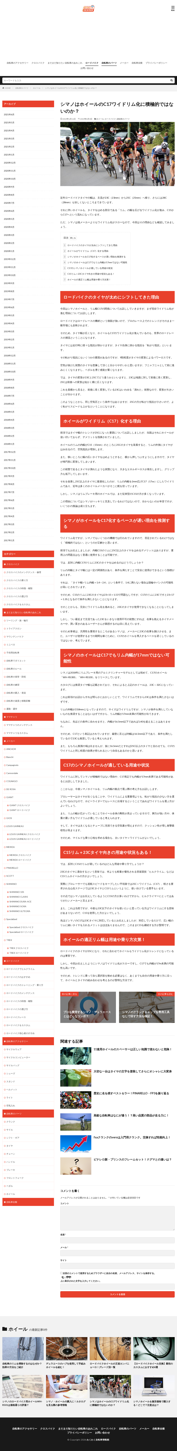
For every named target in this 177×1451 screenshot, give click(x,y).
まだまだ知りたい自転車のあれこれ (65, 63)
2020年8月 (9, 194)
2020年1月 (9, 251)
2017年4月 (9, 516)
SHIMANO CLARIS (18, 896)
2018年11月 (10, 363)
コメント (64, 1203)
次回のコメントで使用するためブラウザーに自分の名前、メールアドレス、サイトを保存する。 (109, 1273)
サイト (63, 1260)
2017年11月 (10, 460)
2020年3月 (9, 235)
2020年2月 (9, 243)
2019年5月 (9, 315)
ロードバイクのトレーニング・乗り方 (24, 985)
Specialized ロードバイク (21, 932)
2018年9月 (9, 379)
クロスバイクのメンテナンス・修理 (23, 572)
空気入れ (10, 1105)
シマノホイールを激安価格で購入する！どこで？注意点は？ (151, 1403)
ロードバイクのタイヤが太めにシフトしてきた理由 (90, 245)
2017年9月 (9, 476)
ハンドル (10, 1161)
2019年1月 (9, 347)
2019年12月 (10, 259)
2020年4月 (9, 227)
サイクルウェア (14, 1049)
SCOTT (10, 876)
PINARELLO (12, 868)
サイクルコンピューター (18, 1057)
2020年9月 (9, 186)
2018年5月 (9, 411)
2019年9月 (9, 283)
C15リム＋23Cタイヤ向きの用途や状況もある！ (89, 274)
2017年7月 (9, 492)
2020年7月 (9, 203)
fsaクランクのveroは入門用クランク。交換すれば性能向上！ (132, 1137)
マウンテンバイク (15, 636)
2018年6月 (9, 403)
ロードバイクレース (16, 1017)
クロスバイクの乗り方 (17, 580)
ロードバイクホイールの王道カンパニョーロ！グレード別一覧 (109, 1365)
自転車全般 (137, 63)
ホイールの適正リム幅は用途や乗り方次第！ (87, 279)
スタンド (10, 1081)
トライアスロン (14, 628)
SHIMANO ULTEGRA (19, 911)
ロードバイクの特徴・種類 (19, 1001)
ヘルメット (11, 1089)
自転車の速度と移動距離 (18, 700)
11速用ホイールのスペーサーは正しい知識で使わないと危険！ (133, 1049)
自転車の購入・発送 (16, 692)
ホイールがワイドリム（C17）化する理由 (85, 251)
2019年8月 (9, 291)
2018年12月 (10, 355)
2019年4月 (9, 323)
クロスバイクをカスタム (18, 604)
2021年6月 (9, 114)
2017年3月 (9, 524)
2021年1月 (9, 154)
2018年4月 (9, 420)
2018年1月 (9, 444)
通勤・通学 (11, 708)
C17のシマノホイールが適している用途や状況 (88, 268)
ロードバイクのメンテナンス (20, 993)
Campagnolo (12, 765)
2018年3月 (9, 428)
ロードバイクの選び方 (17, 1009)
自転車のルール (14, 668)
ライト (9, 1097)
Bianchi (9, 757)
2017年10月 (10, 468)
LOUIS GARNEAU (15, 826)
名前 (63, 1235)
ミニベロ (10, 644)
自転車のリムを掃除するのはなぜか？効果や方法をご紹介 (22, 1365)
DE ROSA (11, 789)
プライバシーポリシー (156, 63)
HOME (8, 88)
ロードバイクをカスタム (18, 1025)
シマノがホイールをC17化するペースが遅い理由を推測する (94, 257)
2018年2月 (9, 436)
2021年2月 (9, 146)
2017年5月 (9, 508)
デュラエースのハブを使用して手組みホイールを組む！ (66, 1365)
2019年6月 (9, 307)
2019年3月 (9, 331)
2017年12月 (10, 452)
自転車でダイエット (16, 660)
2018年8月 (9, 387)
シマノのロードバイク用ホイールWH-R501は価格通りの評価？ (22, 1403)
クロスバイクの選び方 (17, 596)
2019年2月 (9, 339)
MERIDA (10, 847)
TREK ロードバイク (19, 953)
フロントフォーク (15, 1178)
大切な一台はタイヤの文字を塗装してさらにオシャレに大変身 (133, 1071)
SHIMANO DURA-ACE (20, 901)
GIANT (9, 797)
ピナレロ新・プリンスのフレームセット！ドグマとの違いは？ (133, 1159)
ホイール (36, 88)
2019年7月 (9, 299)
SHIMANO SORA (17, 906)
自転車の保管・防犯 (16, 676)
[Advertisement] (88, 36)
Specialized (11, 919)
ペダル (9, 1186)
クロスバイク (37, 63)
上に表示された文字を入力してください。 (81, 1281)
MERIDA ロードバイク (20, 859)
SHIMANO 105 (16, 892)
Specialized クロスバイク (21, 927)
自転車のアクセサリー (17, 63)
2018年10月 (10, 371)
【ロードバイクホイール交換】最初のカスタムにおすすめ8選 (153, 1365)
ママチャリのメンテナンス (19, 725)
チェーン (10, 1153)
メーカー (124, 63)
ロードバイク (91, 63)
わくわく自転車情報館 (98, 1439)
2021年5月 (9, 122)
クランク (10, 1121)
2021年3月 (9, 138)
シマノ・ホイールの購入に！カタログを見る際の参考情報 (66, 1403)
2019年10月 (10, 275)
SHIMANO (11, 884)
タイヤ (9, 1145)
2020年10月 (10, 178)
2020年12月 (10, 162)
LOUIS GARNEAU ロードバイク (24, 839)
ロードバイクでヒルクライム (20, 969)
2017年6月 (9, 500)
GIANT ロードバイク (19, 810)
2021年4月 (9, 130)
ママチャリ (11, 717)
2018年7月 (9, 395)
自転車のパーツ (109, 63)
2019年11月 (10, 267)
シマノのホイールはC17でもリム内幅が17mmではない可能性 (95, 262)
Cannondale (12, 773)
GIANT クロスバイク (19, 805)
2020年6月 (9, 211)
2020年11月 (10, 170)
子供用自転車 (12, 652)
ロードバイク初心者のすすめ (20, 1033)
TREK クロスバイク (19, 948)
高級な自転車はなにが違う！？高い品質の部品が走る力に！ (131, 1115)
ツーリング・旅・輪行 (17, 620)
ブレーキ (10, 1169)
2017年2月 (9, 532)
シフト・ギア (12, 1137)
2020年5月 (9, 219)
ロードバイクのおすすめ (18, 977)
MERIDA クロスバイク (20, 855)
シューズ (10, 1073)
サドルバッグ (12, 1065)
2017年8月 (9, 484)
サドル (9, 1129)
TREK (9, 940)
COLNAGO (12, 781)
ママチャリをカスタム (17, 733)
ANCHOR (11, 749)
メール (64, 1247)
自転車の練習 (12, 684)
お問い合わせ (86, 68)
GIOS (9, 818)
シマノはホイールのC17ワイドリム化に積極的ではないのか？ (71, 88)
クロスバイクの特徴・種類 (19, 588)
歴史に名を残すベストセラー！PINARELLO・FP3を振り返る (131, 1093)
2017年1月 (9, 540)
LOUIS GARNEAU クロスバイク (24, 834)
